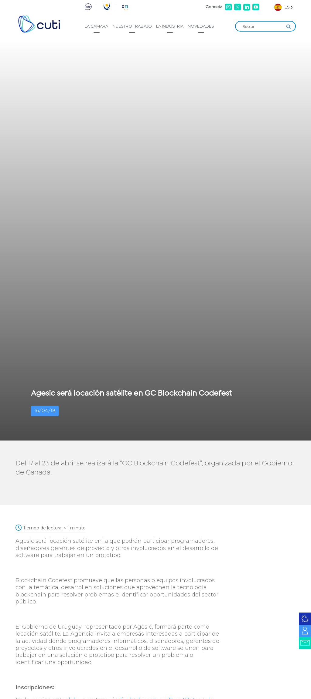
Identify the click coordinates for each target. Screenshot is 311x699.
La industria (169, 26)
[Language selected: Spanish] (283, 7)
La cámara (96, 26)
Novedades (201, 26)
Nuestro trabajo (132, 26)
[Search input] (263, 26)
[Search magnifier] (288, 26)
